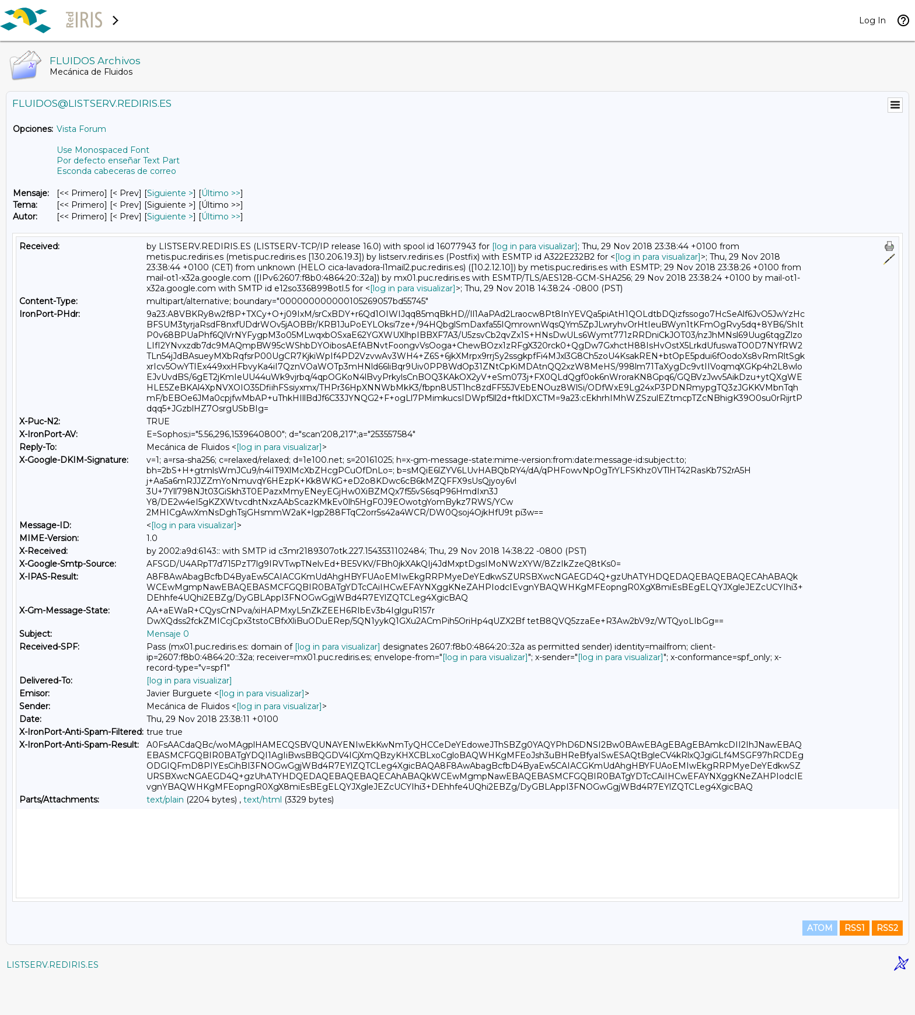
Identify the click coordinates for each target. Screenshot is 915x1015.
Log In (872, 20)
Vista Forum (81, 129)
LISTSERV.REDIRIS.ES (52, 1000)
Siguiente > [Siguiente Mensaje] (170, 193)
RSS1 (854, 963)
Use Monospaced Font (103, 150)
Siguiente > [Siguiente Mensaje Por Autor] (170, 216)
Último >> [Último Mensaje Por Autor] (220, 216)
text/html (262, 799)
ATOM (820, 963)
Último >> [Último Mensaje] (220, 193)
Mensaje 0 (167, 634)
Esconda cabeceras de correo (116, 171)
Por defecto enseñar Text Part (118, 160)
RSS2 (887, 963)
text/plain (165, 799)
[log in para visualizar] (535, 246)
